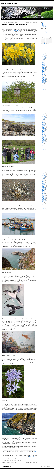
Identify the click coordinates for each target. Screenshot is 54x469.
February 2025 (44, 64)
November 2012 (44, 198)
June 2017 (43, 144)
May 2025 (43, 61)
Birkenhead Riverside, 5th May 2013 (31, 22)
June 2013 (43, 191)
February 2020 (44, 112)
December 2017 (44, 138)
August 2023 (43, 82)
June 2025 (43, 60)
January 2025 (43, 65)
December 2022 (44, 90)
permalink (19, 460)
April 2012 (43, 205)
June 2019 (43, 120)
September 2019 (44, 117)
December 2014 (44, 173)
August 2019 (43, 118)
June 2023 (43, 84)
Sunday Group (9, 18)
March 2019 (43, 123)
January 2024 (43, 77)
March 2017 (43, 147)
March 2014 (43, 182)
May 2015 (43, 168)
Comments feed (44, 25)
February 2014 (44, 183)
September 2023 (44, 81)
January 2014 (43, 184)
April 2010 (43, 228)
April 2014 (43, 181)
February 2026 (44, 52)
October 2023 (43, 80)
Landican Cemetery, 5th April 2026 (46, 32)
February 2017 (44, 148)
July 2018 (43, 131)
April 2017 (43, 146)
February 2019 (44, 124)
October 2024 (43, 68)
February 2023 (44, 88)
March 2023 (43, 87)
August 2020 (43, 108)
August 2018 (43, 130)
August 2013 (43, 189)
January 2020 (43, 113)
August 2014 (43, 177)
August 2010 (43, 224)
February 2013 (44, 195)
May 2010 (43, 227)
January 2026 (43, 53)
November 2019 (44, 115)
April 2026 (43, 50)
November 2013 (44, 186)
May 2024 (43, 73)
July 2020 (43, 109)
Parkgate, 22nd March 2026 (45, 33)
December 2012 (44, 197)
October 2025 (43, 56)
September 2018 (44, 129)
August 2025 (43, 58)
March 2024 (43, 75)
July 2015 (43, 166)
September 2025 (44, 57)
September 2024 (44, 69)
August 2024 (43, 70)
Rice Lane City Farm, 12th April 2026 (47, 31)
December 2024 (44, 66)
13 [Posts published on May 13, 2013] (41, 41)
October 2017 (43, 140)
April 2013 (43, 193)
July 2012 (43, 202)
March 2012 (43, 206)
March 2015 (43, 170)
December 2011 (44, 209)
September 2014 (44, 176)
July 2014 (43, 178)
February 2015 (44, 171)
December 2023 (44, 78)
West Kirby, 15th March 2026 (46, 34)
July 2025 (43, 59)
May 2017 (43, 145)
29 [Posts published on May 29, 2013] (44, 43)
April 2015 (43, 169)
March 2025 (43, 63)
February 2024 (44, 76)
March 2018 (43, 135)
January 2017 (43, 149)
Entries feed (43, 24)
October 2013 (43, 187)
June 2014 (43, 179)
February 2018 (44, 136)
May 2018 (43, 133)
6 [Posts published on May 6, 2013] (41, 39)
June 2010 (43, 226)
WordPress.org (44, 26)
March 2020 (43, 111)
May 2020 (43, 110)
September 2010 (44, 223)
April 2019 (43, 122)
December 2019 (44, 114)
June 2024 (43, 72)
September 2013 (44, 188)
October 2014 (43, 175)
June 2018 (43, 132)
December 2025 (44, 54)
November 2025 (44, 55)
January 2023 (43, 89)
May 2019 (43, 121)
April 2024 (43, 74)
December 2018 (44, 126)
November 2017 (44, 139)
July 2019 (43, 119)
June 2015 (43, 167)
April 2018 (43, 134)
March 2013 (43, 194)
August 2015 (43, 165)
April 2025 (43, 62)
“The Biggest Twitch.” (15, 30)
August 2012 (43, 201)
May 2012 (43, 204)
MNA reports (4, 18)
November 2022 (44, 91)
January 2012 (43, 208)
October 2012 (43, 199)
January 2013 (43, 196)
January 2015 (43, 172)
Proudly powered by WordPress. (46, 466)
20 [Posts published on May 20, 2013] (41, 42)
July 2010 (43, 225)
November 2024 (44, 67)
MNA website (31, 456)
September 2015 (44, 164)
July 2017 (43, 143)
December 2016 (44, 150)
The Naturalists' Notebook (11, 4)
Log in (42, 23)
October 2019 (43, 116)
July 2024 (43, 71)
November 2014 (44, 174)
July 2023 (43, 83)
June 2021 (43, 106)
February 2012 (44, 207)
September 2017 (44, 141)
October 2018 (43, 128)
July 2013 (43, 190)
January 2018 (43, 137)
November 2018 (44, 127)
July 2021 (43, 105)
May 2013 (43, 192)
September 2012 (44, 200)
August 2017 (43, 142)
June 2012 (43, 203)
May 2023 (43, 85)
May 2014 (43, 180)
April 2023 (43, 86)
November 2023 (44, 79)
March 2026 (43, 51)
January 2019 (43, 125)
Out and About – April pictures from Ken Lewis (9, 22)
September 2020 (44, 107)
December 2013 (44, 185)
